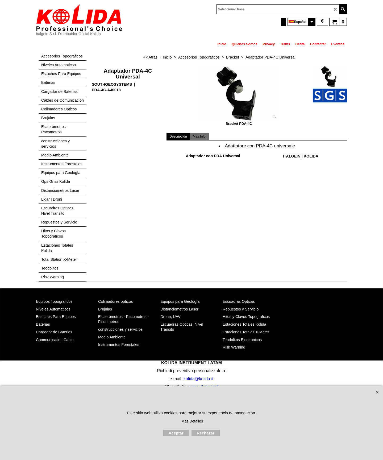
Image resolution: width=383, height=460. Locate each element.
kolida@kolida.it (198, 378)
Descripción (178, 136)
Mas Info (199, 136)
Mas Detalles (192, 421)
